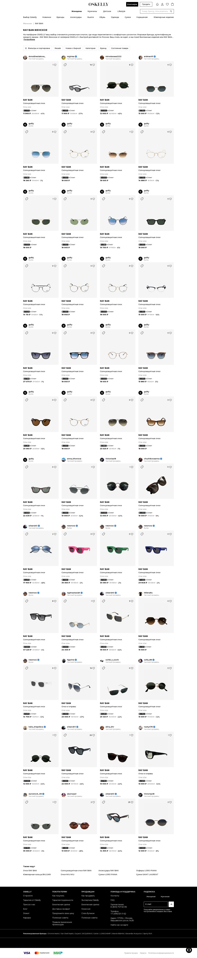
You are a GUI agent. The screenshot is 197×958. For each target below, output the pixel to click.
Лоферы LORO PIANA (146, 870)
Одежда (115, 17)
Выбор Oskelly (30, 17)
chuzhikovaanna (152, 459)
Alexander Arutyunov (133, 933)
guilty (31, 124)
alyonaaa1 (71, 794)
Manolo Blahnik (118, 933)
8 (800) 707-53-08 (119, 907)
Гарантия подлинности (62, 900)
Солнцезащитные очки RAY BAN (76, 870)
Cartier (96, 933)
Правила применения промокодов (62, 923)
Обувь (102, 17)
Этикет (26, 913)
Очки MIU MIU (67, 874)
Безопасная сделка (61, 904)
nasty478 (148, 727)
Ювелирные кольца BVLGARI (37, 874)
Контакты (115, 896)
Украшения (141, 17)
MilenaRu (148, 593)
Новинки (46, 17)
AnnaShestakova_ (37, 56)
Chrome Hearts (53, 933)
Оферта (143, 953)
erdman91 (148, 56)
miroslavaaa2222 (113, 56)
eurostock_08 (35, 794)
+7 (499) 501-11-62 (118, 914)
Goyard (77, 933)
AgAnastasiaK (73, 593)
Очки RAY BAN (30, 870)
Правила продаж (131, 953)
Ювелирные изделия (164, 17)
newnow (71, 526)
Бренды (60, 17)
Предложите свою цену (63, 913)
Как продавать (88, 896)
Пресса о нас (29, 904)
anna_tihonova (74, 459)
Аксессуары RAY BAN (108, 870)
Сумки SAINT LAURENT (147, 874)
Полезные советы (60, 918)
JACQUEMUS (87, 933)
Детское (107, 11)
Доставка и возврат (61, 909)
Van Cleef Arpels (67, 933)
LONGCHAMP (105, 933)
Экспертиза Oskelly (90, 900)
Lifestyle (121, 11)
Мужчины (92, 11)
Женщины (76, 11)
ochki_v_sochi (112, 660)
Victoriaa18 (111, 459)
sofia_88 (148, 660)
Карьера (27, 918)
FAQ (112, 900)
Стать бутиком (87, 913)
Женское (27, 23)
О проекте (28, 896)
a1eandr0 (33, 526)
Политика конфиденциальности (161, 953)
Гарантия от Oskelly (32, 900)
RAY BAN (27, 100)
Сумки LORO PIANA (107, 874)
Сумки (128, 17)
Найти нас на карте (119, 925)
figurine (70, 660)
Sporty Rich (147, 933)
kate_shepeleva (36, 727)
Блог (25, 909)
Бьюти (90, 17)
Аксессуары (76, 17)
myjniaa (70, 56)
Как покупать (58, 896)
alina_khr (110, 727)
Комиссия (85, 909)
